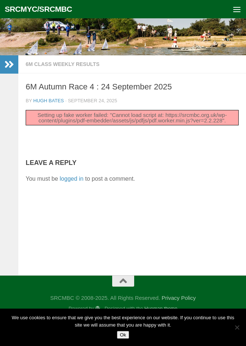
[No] (237, 327)
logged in (72, 179)
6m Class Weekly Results (62, 64)
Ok (123, 335)
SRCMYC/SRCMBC (38, 9)
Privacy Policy (179, 298)
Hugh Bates (48, 100)
